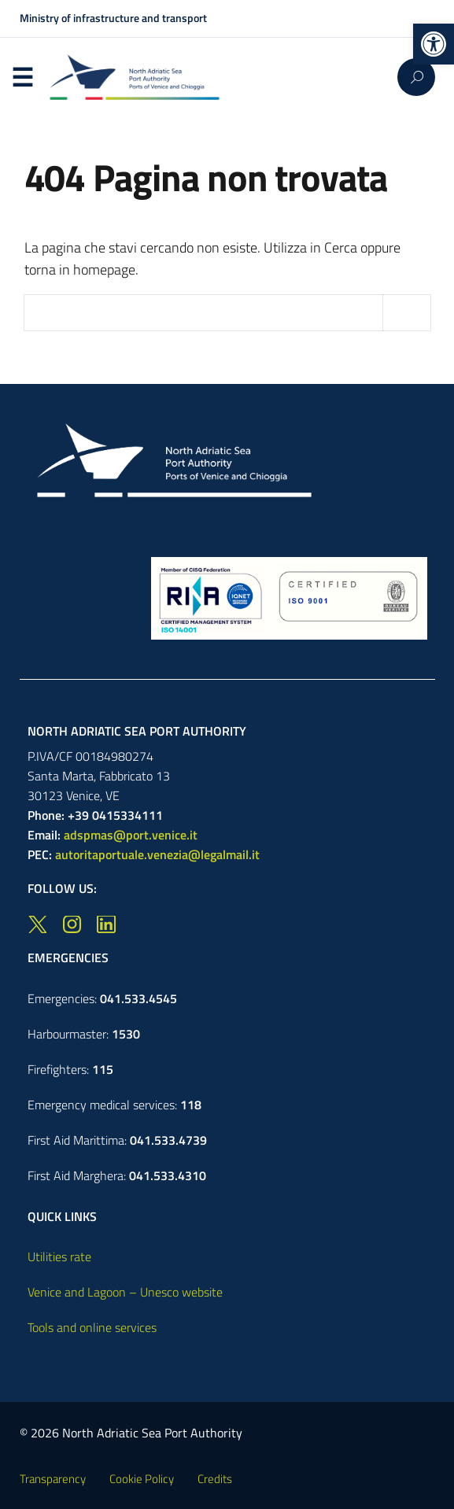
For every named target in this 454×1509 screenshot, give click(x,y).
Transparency (53, 1479)
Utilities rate (59, 1256)
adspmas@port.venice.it (130, 834)
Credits (214, 1479)
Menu (22, 78)
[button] (433, 44)
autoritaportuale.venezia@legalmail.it (157, 854)
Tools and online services (92, 1327)
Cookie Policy (141, 1479)
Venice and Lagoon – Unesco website (125, 1291)
